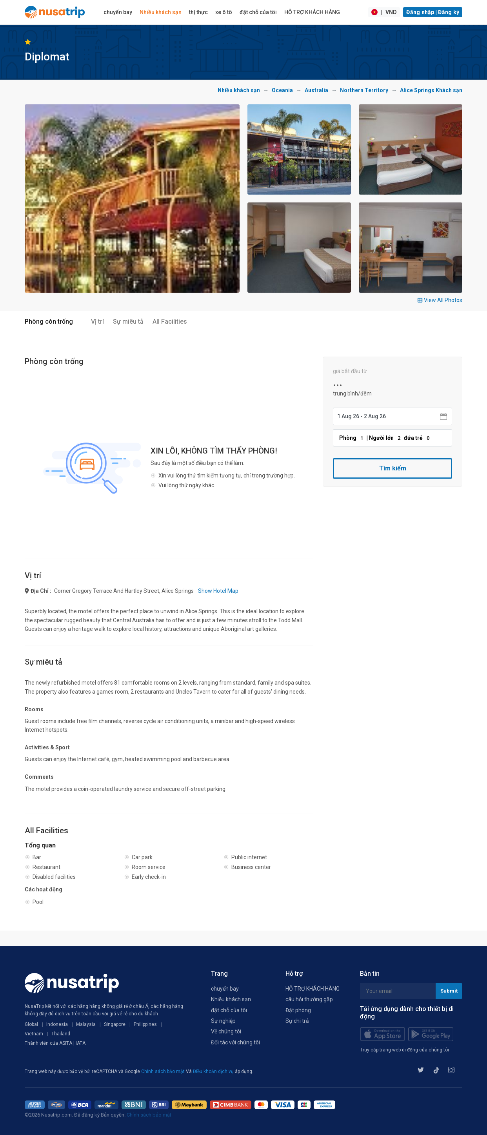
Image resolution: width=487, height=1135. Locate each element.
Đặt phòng (298, 1010)
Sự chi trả (297, 1021)
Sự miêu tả (128, 321)
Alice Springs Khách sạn (431, 90)
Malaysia (86, 1024)
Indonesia (57, 1024)
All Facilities (170, 321)
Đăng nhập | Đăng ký (432, 12)
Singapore (114, 1024)
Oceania (282, 90)
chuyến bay (118, 12)
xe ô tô (223, 12)
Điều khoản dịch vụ (214, 1071)
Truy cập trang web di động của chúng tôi (404, 1050)
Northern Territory (364, 90)
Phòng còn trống (49, 321)
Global (31, 1024)
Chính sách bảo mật (163, 1071)
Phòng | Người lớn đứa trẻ (385, 437)
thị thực (198, 12)
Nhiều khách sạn (161, 12)
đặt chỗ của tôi (258, 12)
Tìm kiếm (392, 468)
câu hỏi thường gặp (309, 999)
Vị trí (97, 321)
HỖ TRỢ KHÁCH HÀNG (312, 12)
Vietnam (34, 1034)
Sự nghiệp (223, 1021)
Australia (316, 90)
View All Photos (440, 300)
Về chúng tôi (226, 1031)
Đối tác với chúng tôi (235, 1042)
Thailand (60, 1034)
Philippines (145, 1024)
